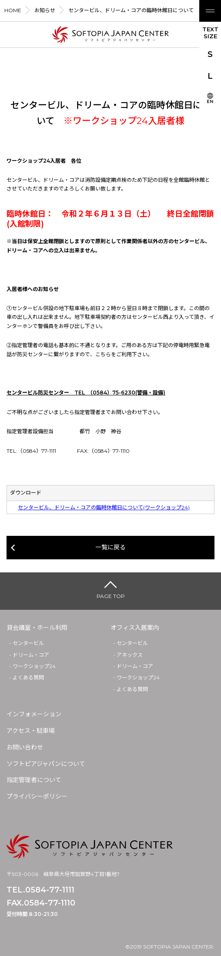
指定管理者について (34, 780)
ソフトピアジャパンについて (46, 764)
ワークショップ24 (34, 666)
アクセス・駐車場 (31, 731)
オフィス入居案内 (134, 628)
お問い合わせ (25, 747)
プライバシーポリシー (37, 796)
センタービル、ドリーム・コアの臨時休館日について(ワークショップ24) (104, 507)
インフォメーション (34, 714)
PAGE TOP (111, 596)
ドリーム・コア (31, 655)
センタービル (28, 643)
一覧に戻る (110, 547)
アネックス (130, 655)
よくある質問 (28, 677)
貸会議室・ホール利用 (37, 628)
